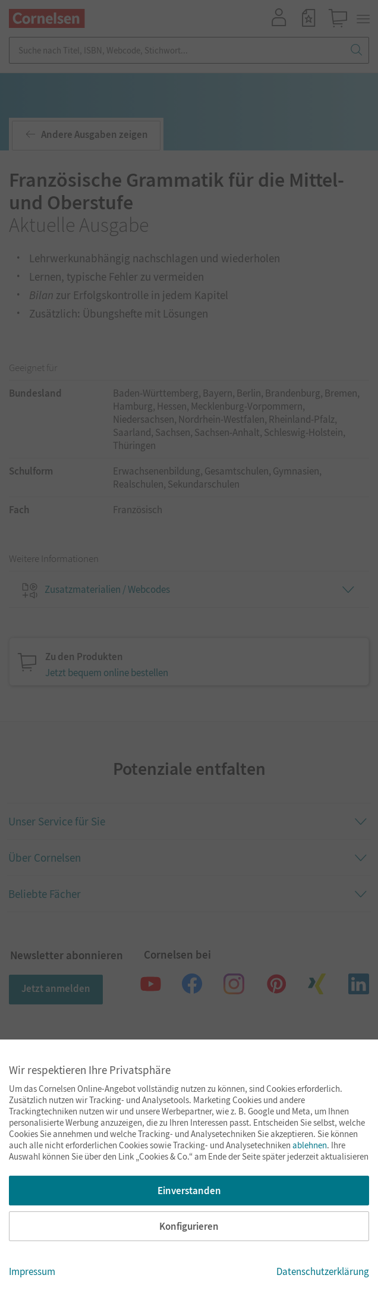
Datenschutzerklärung (322, 1271)
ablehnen (309, 1145)
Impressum (32, 1271)
